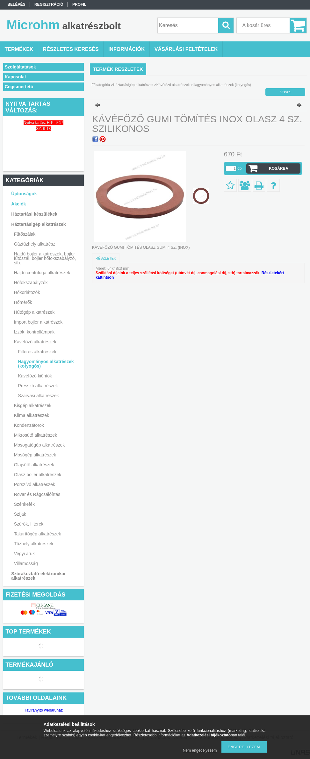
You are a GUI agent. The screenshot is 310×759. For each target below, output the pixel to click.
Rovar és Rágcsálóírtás (37, 494)
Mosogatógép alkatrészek (39, 445)
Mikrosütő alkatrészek (35, 435)
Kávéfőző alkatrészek (35, 341)
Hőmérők (23, 302)
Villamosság (26, 563)
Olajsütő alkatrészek (34, 464)
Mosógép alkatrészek (35, 454)
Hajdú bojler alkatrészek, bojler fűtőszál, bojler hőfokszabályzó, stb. (45, 258)
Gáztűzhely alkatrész (34, 244)
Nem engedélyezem (200, 750)
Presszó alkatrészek (38, 385)
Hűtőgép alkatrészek (34, 312)
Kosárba (278, 168)
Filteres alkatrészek (37, 351)
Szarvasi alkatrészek (38, 395)
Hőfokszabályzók (31, 282)
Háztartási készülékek (34, 214)
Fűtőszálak (25, 234)
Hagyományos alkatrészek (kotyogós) (46, 364)
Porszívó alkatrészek (34, 484)
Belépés (16, 4)
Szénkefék (24, 504)
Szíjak (20, 514)
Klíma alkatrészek (31, 415)
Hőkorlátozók (27, 292)
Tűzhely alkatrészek (34, 543)
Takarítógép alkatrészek (37, 533)
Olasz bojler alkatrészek (37, 474)
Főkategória (100, 85)
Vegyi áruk (24, 553)
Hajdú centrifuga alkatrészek (42, 272)
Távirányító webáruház (43, 710)
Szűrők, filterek (29, 523)
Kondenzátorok (29, 425)
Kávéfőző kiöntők (35, 375)
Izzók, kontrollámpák (34, 331)
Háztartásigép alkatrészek (38, 224)
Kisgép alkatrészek (33, 405)
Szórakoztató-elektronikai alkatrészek (38, 576)
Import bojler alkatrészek (38, 322)
